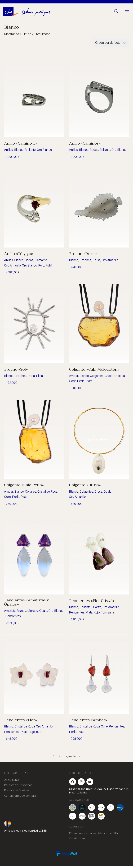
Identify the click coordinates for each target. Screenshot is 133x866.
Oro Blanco (44, 149)
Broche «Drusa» (83, 254)
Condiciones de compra (20, 795)
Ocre (72, 381)
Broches (85, 260)
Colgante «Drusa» (85, 485)
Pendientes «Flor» (20, 720)
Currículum (77, 838)
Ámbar (73, 376)
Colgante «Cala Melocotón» (94, 369)
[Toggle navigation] (127, 11)
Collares (30, 491)
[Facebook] (72, 781)
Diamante (40, 260)
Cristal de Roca (115, 376)
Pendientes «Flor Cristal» (91, 601)
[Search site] (116, 12)
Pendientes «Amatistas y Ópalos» (26, 602)
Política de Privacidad (18, 785)
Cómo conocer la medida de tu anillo (93, 833)
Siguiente (72, 756)
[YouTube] (89, 781)
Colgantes (97, 376)
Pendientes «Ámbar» (88, 720)
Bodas (94, 149)
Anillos (8, 149)
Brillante (30, 149)
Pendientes (13, 616)
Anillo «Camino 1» (20, 143)
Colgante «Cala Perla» (24, 485)
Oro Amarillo (12, 265)
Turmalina (107, 612)
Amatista (10, 610)
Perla (31, 376)
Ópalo (108, 491)
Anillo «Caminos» (84, 143)
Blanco (19, 149)
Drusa (96, 260)
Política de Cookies (16, 790)
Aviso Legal (11, 779)
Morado (32, 610)
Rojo (41, 265)
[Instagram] (81, 781)
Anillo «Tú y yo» (18, 254)
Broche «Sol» (16, 369)
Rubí (49, 265)
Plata (39, 376)
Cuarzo (96, 607)
